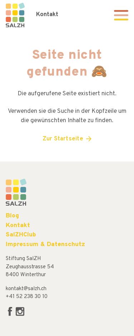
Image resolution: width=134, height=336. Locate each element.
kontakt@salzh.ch (26, 288)
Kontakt (47, 15)
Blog (12, 216)
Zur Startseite (63, 139)
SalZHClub (21, 235)
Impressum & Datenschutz (45, 244)
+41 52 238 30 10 (27, 296)
